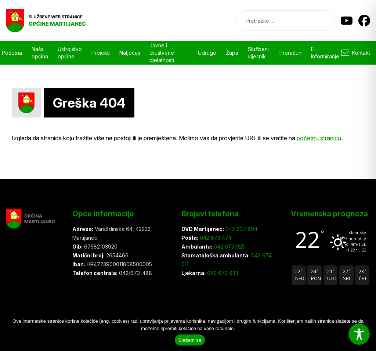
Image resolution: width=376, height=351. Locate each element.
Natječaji (129, 53)
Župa (232, 53)
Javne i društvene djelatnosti (161, 52)
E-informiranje (325, 52)
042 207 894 (240, 229)
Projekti (100, 53)
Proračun (290, 53)
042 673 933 (222, 273)
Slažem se (190, 340)
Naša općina (40, 52)
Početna (12, 53)
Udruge (207, 53)
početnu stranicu (319, 138)
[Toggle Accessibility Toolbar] (359, 334)
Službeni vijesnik (258, 52)
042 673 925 (228, 246)
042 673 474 (214, 238)
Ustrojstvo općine (70, 52)
